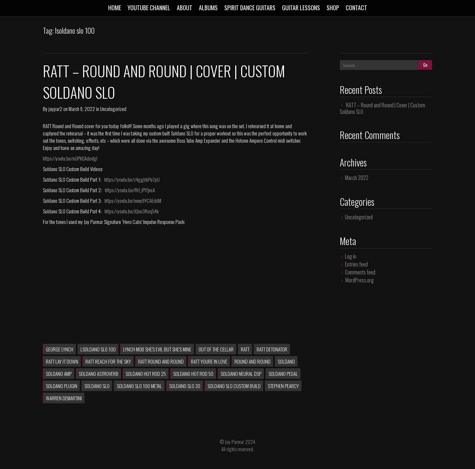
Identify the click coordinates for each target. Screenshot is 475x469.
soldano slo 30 (184, 385)
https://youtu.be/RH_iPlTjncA (130, 190)
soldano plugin (61, 385)
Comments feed (360, 272)
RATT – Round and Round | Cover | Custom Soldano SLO (382, 108)
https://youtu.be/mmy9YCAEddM (133, 200)
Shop (333, 7)
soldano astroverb (98, 373)
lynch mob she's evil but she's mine (157, 349)
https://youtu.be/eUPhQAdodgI (70, 158)
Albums (208, 7)
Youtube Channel (149, 7)
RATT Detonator (272, 349)
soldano (286, 361)
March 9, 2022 (82, 108)
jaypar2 (55, 108)
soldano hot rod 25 (146, 373)
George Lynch (59, 349)
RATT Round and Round (161, 361)
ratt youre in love (209, 361)
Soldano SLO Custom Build (234, 385)
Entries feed (356, 264)
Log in (350, 256)
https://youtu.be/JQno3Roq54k (132, 211)
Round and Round (252, 361)
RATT (245, 349)
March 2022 (356, 178)
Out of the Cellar (216, 349)
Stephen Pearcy (283, 385)
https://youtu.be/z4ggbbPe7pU (132, 179)
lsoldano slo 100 (98, 349)
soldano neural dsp (241, 373)
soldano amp (59, 373)
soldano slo (97, 385)
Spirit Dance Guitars (249, 7)
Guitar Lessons (301, 7)
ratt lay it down (62, 361)
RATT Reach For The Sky (108, 361)
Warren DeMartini (64, 398)
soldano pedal (283, 373)
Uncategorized (113, 108)
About (184, 7)
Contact (356, 7)
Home (114, 7)
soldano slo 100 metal (139, 385)
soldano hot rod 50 (193, 373)
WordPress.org (359, 280)
